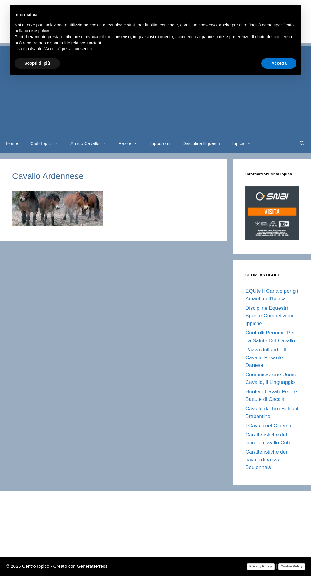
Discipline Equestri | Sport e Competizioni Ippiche (269, 315)
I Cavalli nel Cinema (268, 426)
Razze (131, 143)
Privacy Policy (260, 566)
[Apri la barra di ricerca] (302, 143)
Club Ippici (47, 143)
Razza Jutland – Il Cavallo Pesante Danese (265, 357)
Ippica (244, 143)
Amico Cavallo (91, 143)
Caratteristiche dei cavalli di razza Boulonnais (266, 459)
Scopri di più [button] (37, 63)
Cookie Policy (291, 566)
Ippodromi (160, 143)
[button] (58, 143)
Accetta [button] (279, 63)
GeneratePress (92, 566)
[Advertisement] (155, 88)
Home (12, 143)
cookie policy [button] (37, 30)
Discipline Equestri (201, 143)
